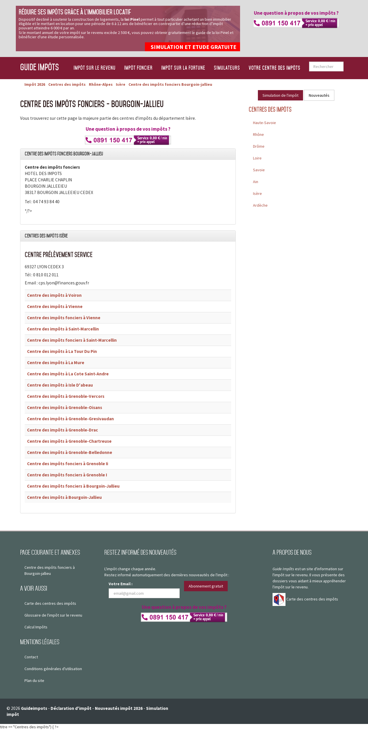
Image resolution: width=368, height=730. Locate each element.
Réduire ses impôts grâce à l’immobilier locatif (75, 12)
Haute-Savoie (264, 122)
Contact (31, 656)
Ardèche (260, 205)
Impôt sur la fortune (183, 68)
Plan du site (34, 680)
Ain (255, 181)
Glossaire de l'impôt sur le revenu (53, 615)
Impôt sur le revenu (95, 68)
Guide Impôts (39, 66)
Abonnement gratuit (206, 586)
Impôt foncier (138, 68)
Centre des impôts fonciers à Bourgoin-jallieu (49, 570)
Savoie (259, 169)
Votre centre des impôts (274, 68)
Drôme (258, 146)
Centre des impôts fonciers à (63, 317)
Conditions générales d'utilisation (53, 668)
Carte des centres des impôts (50, 603)
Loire (257, 158)
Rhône (258, 134)
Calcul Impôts (35, 627)
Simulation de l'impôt (280, 95)
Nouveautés (319, 95)
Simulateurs (227, 68)
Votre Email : (121, 583)
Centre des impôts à (54, 295)
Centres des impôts (270, 109)
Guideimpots (34, 708)
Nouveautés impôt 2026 (119, 708)
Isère (257, 193)
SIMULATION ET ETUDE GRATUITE (193, 46)
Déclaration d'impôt (71, 708)
